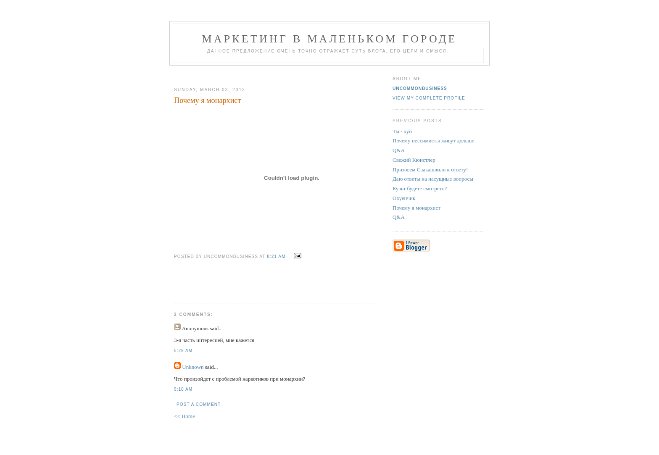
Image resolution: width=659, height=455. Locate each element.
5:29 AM (183, 350)
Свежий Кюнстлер (414, 160)
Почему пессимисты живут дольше (433, 140)
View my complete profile (429, 98)
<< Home (184, 416)
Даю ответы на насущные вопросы (433, 179)
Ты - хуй (402, 131)
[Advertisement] (273, 73)
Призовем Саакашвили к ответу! (430, 169)
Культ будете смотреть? (420, 188)
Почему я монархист (416, 208)
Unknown (192, 367)
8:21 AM (276, 256)
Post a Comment (199, 404)
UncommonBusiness (420, 88)
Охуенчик (404, 198)
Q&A (399, 150)
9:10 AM (183, 389)
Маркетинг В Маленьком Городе (329, 39)
